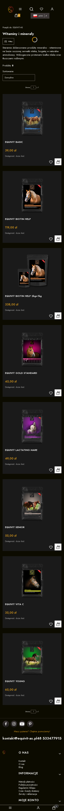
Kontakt (22, 761)
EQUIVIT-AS (13, 27)
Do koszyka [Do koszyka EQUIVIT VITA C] (58, 624)
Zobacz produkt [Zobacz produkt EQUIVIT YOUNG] (58, 701)
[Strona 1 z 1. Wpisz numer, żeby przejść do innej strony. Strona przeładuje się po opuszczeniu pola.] (33, 87)
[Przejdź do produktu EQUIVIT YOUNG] (32, 655)
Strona (27, 87)
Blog (21, 767)
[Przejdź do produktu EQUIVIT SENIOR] (32, 501)
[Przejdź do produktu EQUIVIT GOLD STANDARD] (32, 347)
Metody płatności (27, 781)
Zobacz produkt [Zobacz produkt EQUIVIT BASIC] (58, 161)
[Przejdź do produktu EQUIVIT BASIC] (32, 116)
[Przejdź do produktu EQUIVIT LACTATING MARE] (32, 424)
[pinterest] (30, 724)
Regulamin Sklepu (27, 787)
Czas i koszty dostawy (29, 791)
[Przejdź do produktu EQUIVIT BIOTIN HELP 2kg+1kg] (32, 270)
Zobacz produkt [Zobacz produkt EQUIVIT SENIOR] (58, 547)
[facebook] (6, 724)
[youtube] (22, 724)
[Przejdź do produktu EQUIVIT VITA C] (32, 578)
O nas (21, 764)
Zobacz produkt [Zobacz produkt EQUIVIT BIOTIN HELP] (58, 238)
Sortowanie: (8, 71)
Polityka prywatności (28, 784)
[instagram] (14, 724)
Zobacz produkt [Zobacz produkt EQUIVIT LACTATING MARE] (58, 470)
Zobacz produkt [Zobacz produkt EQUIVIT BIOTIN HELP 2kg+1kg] (58, 315)
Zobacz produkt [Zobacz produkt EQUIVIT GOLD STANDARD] (58, 392)
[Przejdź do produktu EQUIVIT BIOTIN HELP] (32, 193)
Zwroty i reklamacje (28, 794)
